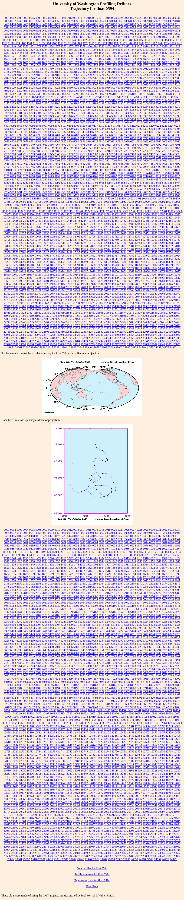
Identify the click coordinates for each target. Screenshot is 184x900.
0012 (70, 17)
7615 (6, 163)
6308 (177, 128)
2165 (108, 71)
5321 (133, 112)
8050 (45, 169)
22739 (115, 328)
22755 (161, 328)
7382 (95, 154)
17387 (30, 252)
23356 (130, 337)
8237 (44, 179)
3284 (25, 84)
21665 (53, 309)
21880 (146, 312)
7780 (25, 166)
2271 (101, 74)
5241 (13, 109)
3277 (158, 81)
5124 (76, 97)
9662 (51, 195)
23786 (130, 344)
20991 (153, 299)
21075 (7, 303)
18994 (61, 271)
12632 (176, 230)
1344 (101, 49)
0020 (114, 17)
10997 (15, 204)
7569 (171, 157)
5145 (25, 100)
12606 (153, 227)
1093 (171, 36)
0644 (177, 27)
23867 (26, 347)
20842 (53, 299)
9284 (6, 192)
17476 (115, 252)
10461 (137, 198)
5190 (82, 103)
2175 (171, 71)
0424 (70, 24)
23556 (153, 341)
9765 (171, 195)
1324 (13, 49)
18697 (161, 265)
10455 (106, 198)
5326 (164, 112)
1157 (4, 43)
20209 (45, 290)
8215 (177, 176)
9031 (57, 189)
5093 (83, 93)
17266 (107, 249)
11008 (54, 204)
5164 (101, 100)
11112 (49, 211)
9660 (44, 195)
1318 (158, 46)
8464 (171, 182)
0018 (101, 17)
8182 (6, 176)
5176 (177, 100)
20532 (122, 293)
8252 (70, 179)
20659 (146, 296)
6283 (95, 128)
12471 (45, 223)
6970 (6, 144)
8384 (32, 182)
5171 (146, 100)
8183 (13, 176)
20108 (76, 287)
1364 (164, 49)
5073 (133, 90)
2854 (76, 81)
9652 (19, 195)
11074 (16, 208)
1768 (177, 65)
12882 (115, 246)
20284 (130, 290)
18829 (138, 268)
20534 (130, 293)
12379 (92, 214)
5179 (19, 103)
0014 (82, 17)
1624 (139, 59)
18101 (99, 258)
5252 (82, 109)
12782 (92, 242)
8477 (32, 185)
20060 (22, 287)
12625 (122, 230)
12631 (169, 230)
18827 (130, 268)
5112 (7, 97)
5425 (139, 119)
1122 (60, 40)
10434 (37, 198)
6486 (95, 135)
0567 (44, 27)
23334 (107, 337)
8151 (70, 173)
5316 (101, 112)
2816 (32, 81)
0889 (25, 36)
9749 (95, 195)
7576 (13, 160)
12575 (115, 227)
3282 (13, 84)
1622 (127, 59)
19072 (161, 271)
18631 (107, 265)
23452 (30, 341)
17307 (130, 249)
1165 (54, 43)
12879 (92, 246)
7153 (95, 147)
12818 (169, 242)
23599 (22, 344)
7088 (139, 144)
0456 (101, 24)
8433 (114, 182)
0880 (164, 33)
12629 (153, 230)
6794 (158, 138)
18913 (22, 271)
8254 (82, 179)
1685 (139, 62)
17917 (115, 255)
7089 (146, 144)
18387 (130, 261)
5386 (120, 116)
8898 (6, 189)
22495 (30, 325)
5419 (101, 119)
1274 (51, 46)
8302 (127, 179)
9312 (95, 192)
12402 (37, 217)
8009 (177, 166)
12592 (122, 227)
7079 (89, 144)
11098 (130, 208)
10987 (122, 201)
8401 (89, 182)
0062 (101, 21)
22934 (161, 331)
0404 (177, 21)
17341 (176, 249)
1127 (91, 40)
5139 (164, 97)
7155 (107, 147)
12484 (138, 223)
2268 (82, 74)
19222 (145, 274)
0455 (95, 24)
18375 (115, 261)
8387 (38, 182)
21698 (92, 309)
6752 (108, 138)
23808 (146, 344)
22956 (7, 334)
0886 (6, 36)
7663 (108, 163)
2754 (57, 78)
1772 (19, 68)
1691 (171, 62)
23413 (169, 337)
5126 (88, 97)
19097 (22, 274)
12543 (45, 227)
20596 (45, 296)
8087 (108, 169)
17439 (84, 252)
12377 (76, 214)
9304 (70, 192)
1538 (82, 55)
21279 (91, 303)
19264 (153, 274)
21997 (138, 315)
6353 (101, 131)
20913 (84, 299)
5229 (114, 106)
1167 (67, 43)
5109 (171, 93)
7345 (51, 154)
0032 (164, 17)
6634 (171, 135)
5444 (177, 119)
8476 (25, 185)
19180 (107, 274)
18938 (45, 271)
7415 (158, 154)
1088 (139, 36)
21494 (130, 306)
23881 (41, 347)
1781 (57, 68)
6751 (101, 138)
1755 (95, 65)
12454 (138, 220)
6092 (13, 125)
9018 (44, 189)
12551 (76, 227)
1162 (35, 43)
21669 (61, 309)
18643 (115, 265)
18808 (92, 268)
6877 (19, 141)
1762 (139, 65)
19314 (14, 277)
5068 (108, 90)
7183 (19, 150)
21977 (107, 315)
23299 (92, 337)
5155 (44, 100)
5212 (13, 106)
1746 (38, 65)
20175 (22, 290)
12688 (37, 236)
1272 (38, 46)
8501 (108, 185)
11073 (8, 208)
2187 (44, 74)
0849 (63, 33)
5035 (101, 87)
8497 (89, 185)
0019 (108, 17)
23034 (92, 334)
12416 (122, 217)
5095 (95, 93)
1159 (17, 43)
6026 (164, 122)
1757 (108, 65)
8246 (57, 179)
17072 (14, 249)
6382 (177, 131)
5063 (76, 90)
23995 (126, 347)
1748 (51, 65)
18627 (99, 265)
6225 (177, 125)
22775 (22, 331)
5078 (164, 90)
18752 (30, 268)
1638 (25, 62)
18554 (45, 265)
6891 (82, 141)
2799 (171, 78)
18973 (53, 271)
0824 (146, 30)
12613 (30, 230)
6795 (164, 138)
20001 (122, 284)
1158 (11, 43)
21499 (138, 306)
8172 (133, 173)
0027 (133, 17)
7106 (13, 147)
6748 (82, 138)
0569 (57, 27)
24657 (157, 347)
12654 (169, 233)
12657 (14, 236)
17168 (61, 249)
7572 (177, 157)
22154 (76, 318)
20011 (138, 284)
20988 (146, 299)
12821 (14, 246)
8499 (101, 185)
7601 (108, 160)
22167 (84, 318)
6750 (95, 138)
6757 (139, 138)
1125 (79, 40)
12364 (163, 211)
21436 (53, 306)
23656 (53, 344)
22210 (138, 318)
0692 (82, 30)
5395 (158, 116)
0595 (133, 27)
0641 (158, 27)
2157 (63, 71)
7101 (177, 144)
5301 (19, 112)
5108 (165, 93)
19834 (7, 284)
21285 (99, 303)
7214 (95, 150)
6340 (82, 131)
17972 (146, 255)
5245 (38, 109)
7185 (32, 150)
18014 (169, 255)
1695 (19, 65)
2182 (32, 74)
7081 (101, 144)
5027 (51, 87)
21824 (22, 312)
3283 (19, 84)
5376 (70, 116)
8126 (164, 169)
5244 (32, 109)
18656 (130, 265)
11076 (23, 208)
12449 (99, 220)
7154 (101, 147)
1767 (171, 65)
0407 (19, 24)
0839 (44, 33)
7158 (126, 147)
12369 (22, 214)
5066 (95, 90)
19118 (45, 274)
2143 (152, 68)
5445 (6, 122)
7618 (13, 163)
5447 (19, 122)
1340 (82, 49)
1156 (178, 40)
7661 (101, 163)
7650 (76, 163)
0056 (63, 21)
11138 (101, 211)
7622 (32, 163)
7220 (120, 150)
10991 (153, 201)
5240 (6, 109)
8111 (133, 169)
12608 (169, 227)
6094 (26, 125)
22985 (61, 334)
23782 (122, 344)
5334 (38, 116)
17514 (130, 252)
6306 (164, 128)
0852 (76, 33)
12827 (61, 246)
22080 (14, 318)
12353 (117, 211)
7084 (120, 144)
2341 (177, 74)
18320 (45, 261)
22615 (153, 325)
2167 (120, 71)
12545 (53, 227)
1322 (177, 46)
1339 (76, 49)
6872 (177, 138)
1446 (19, 52)
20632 (122, 296)
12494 (169, 223)
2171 (146, 71)
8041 (38, 169)
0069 (146, 21)
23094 (7, 337)
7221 (127, 150)
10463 (145, 198)
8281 (108, 179)
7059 (44, 144)
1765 (158, 65)
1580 (25, 59)
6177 (120, 125)
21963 (84, 315)
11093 (99, 208)
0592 (114, 27)
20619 (84, 296)
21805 (161, 309)
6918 (114, 141)
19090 (14, 274)
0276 (164, 21)
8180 (177, 173)
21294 (122, 303)
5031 (76, 87)
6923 (146, 141)
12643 (84, 233)
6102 (70, 125)
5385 (114, 116)
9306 (82, 192)
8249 (63, 179)
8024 (19, 169)
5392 (152, 116)
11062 (153, 204)
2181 (25, 74)
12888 (153, 246)
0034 (177, 17)
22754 (153, 328)
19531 (7, 280)
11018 (84, 204)
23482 (68, 341)
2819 (51, 81)
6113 (82, 125)
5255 (95, 109)
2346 (32, 78)
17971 (138, 255)
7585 (32, 160)
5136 (145, 97)
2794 (139, 78)
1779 (44, 68)
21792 (146, 309)
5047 (164, 87)
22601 (146, 325)
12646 (107, 233)
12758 (161, 239)
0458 (114, 24)
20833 (45, 299)
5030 (70, 87)
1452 (51, 52)
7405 (139, 154)
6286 (114, 128)
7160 (139, 147)
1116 (23, 40)
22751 (146, 328)
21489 (122, 306)
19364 (76, 277)
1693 (6, 65)
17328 (161, 249)
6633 (164, 135)
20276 (122, 290)
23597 (14, 344)
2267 (76, 74)
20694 (169, 296)
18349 (84, 261)
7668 (127, 163)
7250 (146, 150)
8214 (171, 176)
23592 (176, 341)
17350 (7, 252)
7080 (95, 144)
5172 (152, 100)
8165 (108, 173)
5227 (101, 106)
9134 (120, 189)
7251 (152, 150)
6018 (114, 122)
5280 (120, 109)
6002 (76, 122)
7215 (101, 150)
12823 (30, 246)
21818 (14, 312)
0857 (108, 33)
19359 (68, 277)
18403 (146, 261)
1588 (76, 59)
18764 (53, 268)
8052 (51, 169)
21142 (45, 303)
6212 (133, 125)
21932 (45, 315)
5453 (57, 122)
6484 (82, 135)
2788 (108, 78)
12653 (161, 233)
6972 (13, 144)
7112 (25, 147)
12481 (115, 223)
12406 (53, 217)
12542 (37, 227)
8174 (146, 173)
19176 (99, 274)
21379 (7, 306)
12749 (107, 239)
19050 (115, 271)
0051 (32, 21)
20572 (176, 293)
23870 (34, 347)
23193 (68, 337)
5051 (13, 90)
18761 (45, 268)
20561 (161, 293)
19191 (115, 274)
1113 (5, 40)
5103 (133, 93)
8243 (51, 179)
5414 (70, 119)
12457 (161, 220)
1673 (76, 62)
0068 (139, 21)
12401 (30, 217)
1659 (32, 62)
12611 (14, 230)
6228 (19, 128)
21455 (68, 306)
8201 (95, 176)
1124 (73, 40)
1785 (82, 68)
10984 (99, 201)
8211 (152, 176)
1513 (139, 52)
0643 (171, 27)
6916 (101, 141)
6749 (89, 138)
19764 (169, 280)
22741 (122, 328)
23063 (138, 334)
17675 (37, 255)
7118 (32, 147)
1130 (110, 40)
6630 (146, 135)
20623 (99, 296)
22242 (7, 322)
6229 (25, 128)
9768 (7, 198)
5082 (13, 93)
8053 (57, 169)
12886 (146, 246)
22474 (7, 325)
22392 (122, 322)
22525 (76, 325)
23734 (92, 344)
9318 (114, 192)
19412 (122, 277)
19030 (99, 271)
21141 (37, 303)
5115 (25, 97)
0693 (89, 30)
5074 (139, 90)
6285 (108, 128)
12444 (61, 220)
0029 (146, 17)
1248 (13, 46)
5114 (19, 97)
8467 (177, 182)
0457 (108, 24)
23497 (99, 341)
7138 (44, 147)
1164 (48, 43)
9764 (164, 195)
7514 (51, 157)
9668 (63, 195)
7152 (88, 147)
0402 (171, 21)
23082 (176, 334)
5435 (171, 119)
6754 (120, 138)
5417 (89, 119)
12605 (146, 227)
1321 (171, 46)
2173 (158, 71)
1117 (29, 40)
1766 (164, 65)
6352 (95, 131)
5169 (133, 100)
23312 (99, 337)
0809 (114, 30)
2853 (70, 81)
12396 (7, 217)
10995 (176, 201)
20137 (145, 287)
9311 (88, 192)
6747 (76, 138)
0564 (25, 27)
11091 (84, 208)
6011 (101, 122)
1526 (44, 55)
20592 (37, 296)
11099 (137, 208)
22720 (68, 328)
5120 (50, 97)
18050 (22, 258)
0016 (95, 17)
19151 (84, 274)
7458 (25, 157)
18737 (14, 268)
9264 (152, 189)
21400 (22, 306)
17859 (84, 255)
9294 (32, 192)
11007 (46, 204)
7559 (139, 157)
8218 (19, 179)
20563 (169, 293)
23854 (10, 347)
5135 (139, 97)
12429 (22, 220)
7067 (57, 144)
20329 (153, 290)
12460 (7, 223)
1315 (139, 46)
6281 (82, 128)
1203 (160, 43)
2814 (19, 81)
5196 (120, 103)
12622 (99, 230)
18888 (14, 271)
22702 (45, 328)
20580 (22, 296)
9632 (152, 192)
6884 (51, 141)
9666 (57, 195)
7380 (89, 154)
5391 (146, 116)
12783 (99, 242)
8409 (108, 182)
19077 (176, 271)
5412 (57, 119)
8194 (57, 176)
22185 (107, 318)
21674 (68, 309)
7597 (82, 160)
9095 (89, 189)
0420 (44, 24)
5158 (63, 100)
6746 (70, 138)
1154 (166, 40)
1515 (152, 52)
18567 (61, 265)
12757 (153, 239)
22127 (61, 318)
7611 (158, 160)
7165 (158, 147)
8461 (164, 182)
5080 (177, 90)
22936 (169, 331)
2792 (133, 78)
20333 (161, 290)
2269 (89, 74)
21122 (30, 303)
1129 (104, 40)
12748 (99, 239)
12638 (45, 233)
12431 (37, 220)
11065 (168, 204)
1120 (48, 40)
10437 (60, 198)
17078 (22, 249)
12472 (53, 223)
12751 (122, 239)
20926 (99, 299)
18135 (122, 258)
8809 (146, 185)
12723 (153, 236)
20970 (130, 299)
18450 (169, 261)
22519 (68, 325)
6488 (101, 135)
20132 (115, 287)
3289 (57, 84)
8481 (44, 185)
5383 (101, 116)
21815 (7, 312)
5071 (120, 90)
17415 (45, 252)
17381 (22, 252)
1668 (44, 62)
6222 (158, 125)
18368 (99, 261)
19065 (138, 271)
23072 (161, 334)
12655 (176, 233)
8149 (63, 173)
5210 (177, 103)
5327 (171, 112)
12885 (138, 246)
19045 (107, 271)
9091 (70, 189)
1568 (127, 55)
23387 (153, 337)
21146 (53, 303)
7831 (57, 166)
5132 (120, 97)
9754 (114, 195)
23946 (88, 347)
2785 (89, 78)
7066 (51, 144)
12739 (53, 239)
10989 (138, 201)
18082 (69, 258)
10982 (84, 201)
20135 (130, 287)
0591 (108, 27)
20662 (153, 296)
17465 (92, 252)
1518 (171, 52)
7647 (63, 163)
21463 (76, 306)
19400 (99, 277)
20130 (107, 287)
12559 (99, 227)
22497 (45, 325)
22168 (92, 318)
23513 (115, 341)
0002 (13, 17)
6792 (146, 138)
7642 (57, 163)
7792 (38, 166)
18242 (169, 258)
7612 (164, 160)
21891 (176, 312)
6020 (127, 122)
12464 (30, 223)
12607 (161, 227)
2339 (164, 74)
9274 (171, 189)
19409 (115, 277)
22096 (45, 318)
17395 (37, 252)
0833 (13, 33)
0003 (19, 17)
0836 (32, 33)
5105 (146, 93)
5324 (152, 112)
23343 (122, 337)
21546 (14, 309)
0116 (152, 21)
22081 (22, 318)
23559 (161, 341)
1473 (76, 52)
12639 (53, 233)
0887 (13, 36)
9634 (158, 192)
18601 (84, 265)
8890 (164, 185)
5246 (44, 109)
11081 (31, 208)
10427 (14, 198)
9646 (6, 195)
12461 (14, 223)
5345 (57, 116)
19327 (30, 277)
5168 (127, 100)
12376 (68, 214)
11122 (86, 211)
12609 (176, 227)
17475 (107, 252)
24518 (142, 347)
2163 (95, 71)
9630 (139, 192)
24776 (165, 347)
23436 (14, 341)
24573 (149, 347)
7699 (177, 163)
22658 (14, 328)
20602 (53, 296)
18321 (53, 261)
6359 (139, 131)
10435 (44, 198)
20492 (76, 293)
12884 (130, 246)
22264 (45, 322)
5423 (127, 119)
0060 (89, 21)
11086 (61, 208)
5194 (108, 103)
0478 (133, 24)
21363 (168, 303)
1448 (25, 52)
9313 (101, 192)
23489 (84, 341)
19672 (99, 280)
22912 (138, 331)
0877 (152, 33)
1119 (42, 40)
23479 (61, 341)
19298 (176, 274)
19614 (61, 280)
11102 (160, 208)
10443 (83, 198)
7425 (171, 154)
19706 (115, 280)
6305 (158, 128)
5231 (127, 106)
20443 (53, 293)
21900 (7, 315)
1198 (129, 43)
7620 (25, 163)
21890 (169, 312)
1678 (101, 62)
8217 (13, 179)
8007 (171, 166)
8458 (158, 182)
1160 (23, 43)
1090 (152, 36)
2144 (158, 68)
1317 (152, 46)
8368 (146, 179)
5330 (13, 116)
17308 (138, 249)
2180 (19, 74)
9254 (127, 189)
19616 (68, 280)
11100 (145, 208)
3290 (63, 84)
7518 (57, 157)
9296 (38, 192)
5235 (152, 106)
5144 (19, 100)
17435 (76, 252)
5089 (57, 93)
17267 (115, 249)
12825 (45, 246)
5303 (32, 112)
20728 (22, 299)
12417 (130, 217)
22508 (53, 325)
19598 (37, 280)
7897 (108, 166)
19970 (84, 284)
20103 (69, 287)
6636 (177, 135)
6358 (133, 131)
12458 (169, 220)
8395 (76, 182)
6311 (19, 131)
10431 (21, 198)
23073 (169, 334)
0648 (19, 30)
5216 (38, 106)
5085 (32, 93)
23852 (176, 344)
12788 (138, 242)
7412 (152, 154)
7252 (158, 150)
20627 (107, 296)
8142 (32, 173)
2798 (164, 78)
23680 (61, 344)
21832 (37, 312)
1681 (114, 62)
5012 (139, 84)
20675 (161, 296)
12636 (30, 233)
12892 (169, 246)
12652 (153, 233)
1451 (44, 52)
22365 (107, 322)
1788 (101, 68)
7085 (127, 144)
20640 (130, 296)
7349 (57, 154)
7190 (63, 150)
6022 (139, 122)
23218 (76, 337)
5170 (139, 100)
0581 (76, 27)
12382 (115, 214)
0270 (158, 21)
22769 (7, 331)
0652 (44, 30)
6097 (45, 125)
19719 (130, 280)
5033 (89, 87)
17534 (146, 252)
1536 (70, 55)
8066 (70, 169)
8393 (63, 182)
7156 (114, 147)
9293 (25, 192)
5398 (177, 116)
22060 (169, 315)
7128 (38, 147)
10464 (153, 198)
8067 (76, 169)
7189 (57, 150)
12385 (138, 214)
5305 (44, 112)
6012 (108, 122)
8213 (164, 176)
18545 (37, 265)
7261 (19, 154)
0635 (146, 27)
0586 (95, 27)
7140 (57, 147)
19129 (61, 274)
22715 (61, 328)
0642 (164, 27)
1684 (133, 62)
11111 (42, 211)
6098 (51, 125)
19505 (169, 277)
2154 (44, 71)
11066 (176, 204)
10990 (146, 201)
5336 (44, 116)
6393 (25, 135)
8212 (158, 176)
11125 (94, 211)
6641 (32, 138)
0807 (108, 30)
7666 (120, 163)
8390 (44, 182)
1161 (29, 43)
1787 (95, 68)
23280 (84, 337)
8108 (127, 169)
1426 (13, 52)
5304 (38, 112)
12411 (91, 217)
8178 (164, 173)
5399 (6, 119)
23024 (76, 334)
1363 (158, 49)
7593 (57, 160)
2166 (114, 71)
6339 (76, 131)
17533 (138, 252)
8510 (114, 185)
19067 (153, 271)
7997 (158, 166)
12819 (176, 242)
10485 (7, 201)
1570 (139, 55)
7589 (51, 160)
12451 (115, 220)
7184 (25, 150)
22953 (176, 331)
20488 (68, 293)
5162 (89, 100)
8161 (82, 173)
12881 (107, 246)
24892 (173, 347)
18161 (130, 258)
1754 (89, 65)
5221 (63, 106)
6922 (139, 141)
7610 (152, 160)
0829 (164, 30)
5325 (158, 112)
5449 (32, 122)
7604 (120, 160)
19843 (14, 284)
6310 (13, 131)
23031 (84, 334)
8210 (146, 176)
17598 (7, 255)
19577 (22, 280)
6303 (146, 128)
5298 (177, 109)
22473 (176, 322)
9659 (38, 195)
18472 (14, 265)
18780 (68, 268)
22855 (107, 331)
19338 (37, 277)
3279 (171, 81)
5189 (76, 103)
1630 (158, 59)
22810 (61, 331)
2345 (25, 78)
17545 (153, 252)
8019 (13, 169)
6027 (171, 122)
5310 (76, 112)
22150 (68, 318)
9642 (171, 192)
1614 (82, 59)
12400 (22, 217)
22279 (76, 322)
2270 (95, 74)
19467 (161, 277)
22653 (7, 328)
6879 (25, 141)
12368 (14, 214)
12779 (68, 242)
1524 (32, 55)
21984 (115, 315)
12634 (14, 233)
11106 (12, 211)
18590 (68, 265)
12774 (37, 242)
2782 (70, 78)
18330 (68, 261)
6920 (127, 141)
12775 (45, 242)
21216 (68, 303)
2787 (101, 78)
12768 (7, 242)
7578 (19, 160)
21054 (176, 299)
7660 (95, 163)
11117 (64, 211)
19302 (7, 277)
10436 (52, 198)
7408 (146, 154)
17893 (99, 255)
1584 (51, 59)
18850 (146, 268)
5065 (89, 90)
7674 (146, 163)
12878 (84, 246)
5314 (89, 112)
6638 (13, 138)
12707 (84, 236)
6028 (177, 122)
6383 (6, 135)
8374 (164, 179)
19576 (14, 280)
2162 (89, 71)
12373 (53, 214)
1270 (25, 46)
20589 (30, 296)
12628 (146, 230)
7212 (82, 150)
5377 (76, 116)
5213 (19, 106)
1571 (146, 55)
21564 (22, 309)
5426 (146, 119)
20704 (7, 299)
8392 (57, 182)
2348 (44, 78)
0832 (6, 33)
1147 (122, 40)
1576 (177, 55)
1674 (82, 62)
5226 (95, 106)
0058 (76, 21)
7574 (6, 160)
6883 (44, 141)
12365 (171, 211)
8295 (120, 179)
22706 (53, 328)
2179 (13, 74)
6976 (25, 144)
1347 (120, 49)
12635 (22, 233)
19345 (45, 277)
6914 (89, 141)
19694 (107, 280)
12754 (138, 239)
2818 (44, 81)
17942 (130, 255)
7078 (82, 144)
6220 (152, 125)
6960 (158, 141)
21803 (153, 309)
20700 (176, 296)
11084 (46, 208)
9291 (19, 192)
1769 (6, 68)
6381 (171, 131)
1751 (70, 65)
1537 (76, 55)
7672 (139, 163)
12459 (176, 220)
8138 (19, 173)
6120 (107, 125)
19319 (22, 277)
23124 (30, 337)
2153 (38, 71)
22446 (161, 322)
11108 (27, 211)
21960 (76, 315)
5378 (82, 116)
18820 (107, 268)
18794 (76, 268)
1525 (38, 55)
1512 (133, 52)
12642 (76, 233)
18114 (115, 258)
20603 (61, 296)
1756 (101, 65)
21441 (61, 306)
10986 (115, 201)
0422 (57, 24)
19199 (122, 274)
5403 (32, 119)
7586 (38, 160)
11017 (76, 204)
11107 (20, 211)
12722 (146, 236)
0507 (158, 24)
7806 (44, 166)
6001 (70, 122)
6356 (120, 131)
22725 (92, 328)
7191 (70, 150)
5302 (25, 112)
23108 (22, 337)
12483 (130, 223)
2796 (152, 78)
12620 (84, 230)
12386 (146, 214)
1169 (79, 43)
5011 (133, 84)
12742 (68, 239)
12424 (176, 217)
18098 (92, 258)
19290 (169, 274)
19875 (37, 284)
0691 (76, 30)
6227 (13, 128)
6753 (114, 138)
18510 (30, 265)
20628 (115, 296)
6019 (120, 122)
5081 (7, 93)
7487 (38, 157)
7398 (120, 154)
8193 (51, 176)
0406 (13, 24)
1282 (101, 46)
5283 (139, 109)
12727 (176, 236)
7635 (44, 163)
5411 (51, 119)
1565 (108, 55)
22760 (176, 328)
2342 (6, 78)
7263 (32, 154)
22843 (92, 331)
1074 (89, 36)
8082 (95, 169)
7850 (89, 166)
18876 (7, 271)
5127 (95, 97)
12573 (107, 227)
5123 (69, 97)
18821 (115, 268)
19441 (138, 277)
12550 (68, 227)
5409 (38, 119)
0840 (51, 33)
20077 (38, 287)
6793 (152, 138)
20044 (169, 284)
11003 (38, 204)
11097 (122, 208)
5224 (82, 106)
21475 (92, 306)
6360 (146, 131)
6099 (57, 125)
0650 (32, 30)
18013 (161, 255)
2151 (25, 71)
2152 (32, 71)
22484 (22, 325)
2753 (51, 78)
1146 (116, 40)
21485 (107, 306)
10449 (99, 198)
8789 (133, 185)
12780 (76, 242)
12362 (148, 211)
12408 (68, 217)
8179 (171, 173)
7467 (32, 157)
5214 (25, 106)
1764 (152, 65)
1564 (101, 55)
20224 (61, 290)
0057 (70, 21)
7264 (38, 154)
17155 (53, 249)
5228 (108, 106)
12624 (115, 230)
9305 (76, 192)
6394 (32, 135)
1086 (127, 36)
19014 (76, 271)
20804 (30, 299)
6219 (145, 125)
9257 (139, 189)
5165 (108, 100)
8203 (101, 176)
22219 (161, 318)
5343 (51, 116)
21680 (84, 309)
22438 (146, 322)
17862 (92, 255)
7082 (108, 144)
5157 (57, 100)
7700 (6, 166)
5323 (146, 112)
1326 (19, 49)
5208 (164, 103)
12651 (146, 233)
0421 (51, 24)
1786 (89, 68)
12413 (107, 217)
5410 (44, 119)
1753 (82, 65)
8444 (133, 182)
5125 (82, 97)
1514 (146, 52)
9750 (101, 195)
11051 (107, 204)
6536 (108, 135)
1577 (6, 59)
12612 (22, 230)
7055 (38, 144)
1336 (57, 49)
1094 (177, 36)
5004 (89, 84)
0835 (25, 33)
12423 (169, 217)
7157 (120, 147)
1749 (57, 65)
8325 (133, 179)
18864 (176, 268)
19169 (92, 274)
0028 (139, 17)
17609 (14, 255)
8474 (19, 185)
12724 (161, 236)
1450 (38, 52)
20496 (84, 293)
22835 (84, 331)
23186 (61, 337)
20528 (115, 293)
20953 (115, 299)
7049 (32, 144)
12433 (45, 220)
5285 (152, 109)
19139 (68, 274)
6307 (171, 128)
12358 (125, 211)
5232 (133, 106)
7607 (139, 160)
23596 (7, 344)
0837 (38, 33)
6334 (44, 131)
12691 (45, 236)
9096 (95, 189)
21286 (107, 303)
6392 (19, 135)
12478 (92, 223)
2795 (146, 78)
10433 (29, 198)
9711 (70, 195)
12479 (99, 223)
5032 (82, 87)
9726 (76, 195)
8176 (158, 173)
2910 (82, 81)
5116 (32, 97)
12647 (115, 233)
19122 (53, 274)
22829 (76, 331)
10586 (68, 201)
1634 (6, 62)
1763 (146, 65)
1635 (13, 62)
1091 (158, 36)
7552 (108, 157)
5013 (146, 84)
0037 (13, 21)
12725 (169, 236)
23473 (53, 341)
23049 (107, 334)
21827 (30, 312)
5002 (76, 84)
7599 (95, 160)
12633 (7, 233)
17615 (22, 255)
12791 (153, 242)
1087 (133, 36)
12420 (153, 217)
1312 (120, 46)
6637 (6, 138)
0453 (82, 24)
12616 (53, 230)
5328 (177, 112)
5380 (89, 116)
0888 (19, 36)
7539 (70, 157)
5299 (6, 112)
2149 (13, 71)
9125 (114, 189)
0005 (32, 17)
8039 (32, 169)
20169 (14, 290)
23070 (153, 334)
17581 (176, 252)
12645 (99, 233)
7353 (70, 154)
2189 (57, 74)
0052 (38, 21)
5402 (25, 119)
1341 (89, 49)
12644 (92, 233)
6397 (44, 135)
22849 (99, 331)
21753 (122, 309)
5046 (158, 87)
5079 (171, 90)
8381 (13, 182)
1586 (63, 59)
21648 (37, 309)
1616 (95, 59)
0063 (108, 21)
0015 (89, 17)
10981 (76, 201)
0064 (114, 21)
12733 (30, 239)
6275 (44, 128)
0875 (139, 33)
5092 (76, 93)
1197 (122, 43)
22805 (53, 331)
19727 (138, 280)
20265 (99, 290)
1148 (129, 40)
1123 (67, 40)
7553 (114, 157)
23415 (176, 337)
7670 (133, 163)
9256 (133, 189)
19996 (115, 284)
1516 (158, 52)
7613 (171, 160)
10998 (23, 204)
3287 (44, 84)
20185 (30, 290)
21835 (45, 312)
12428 (14, 220)
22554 (99, 325)
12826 (53, 246)
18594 (76, 265)
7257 (177, 150)
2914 (108, 81)
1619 (114, 59)
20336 (169, 290)
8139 (25, 173)
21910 (30, 315)
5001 (70, 84)
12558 (92, 227)
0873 (127, 33)
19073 (169, 271)
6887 (63, 141)
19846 (22, 284)
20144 (161, 287)
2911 (88, 81)
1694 (13, 65)
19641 (84, 280)
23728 (84, 344)
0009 (51, 17)
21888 (161, 312)
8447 (139, 182)
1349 (133, 49)
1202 (154, 43)
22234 (176, 318)
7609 (146, 160)
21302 (138, 303)
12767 (176, 239)
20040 (153, 284)
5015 (158, 84)
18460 (176, 261)
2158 (70, 71)
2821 (63, 81)
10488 (14, 201)
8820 (152, 185)
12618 (68, 230)
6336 (57, 131)
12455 (146, 220)
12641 (68, 233)
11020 (99, 204)
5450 (38, 122)
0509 (171, 24)
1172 (98, 43)
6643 (44, 138)
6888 (70, 141)
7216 (108, 150)
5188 (70, 103)
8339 (139, 179)
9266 (164, 189)
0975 (63, 36)
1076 (101, 36)
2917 (127, 81)
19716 (122, 280)
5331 (19, 116)
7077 (76, 144)
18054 (30, 258)
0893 (32, 36)
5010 (127, 84)
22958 (14, 334)
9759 (139, 195)
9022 (51, 189)
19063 (130, 271)
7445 (13, 157)
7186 (38, 150)
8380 (6, 182)
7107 (19, 147)
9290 (13, 192)
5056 (38, 90)
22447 (169, 322)
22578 (130, 325)
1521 (13, 55)
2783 (76, 78)
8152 (76, 173)
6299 (120, 128)
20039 (146, 284)
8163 (95, 173)
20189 (37, 290)
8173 (139, 173)
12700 (61, 236)
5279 (114, 109)
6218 (139, 125)
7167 (171, 147)
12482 (122, 223)
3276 (152, 81)
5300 (13, 112)
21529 (176, 306)
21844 (68, 312)
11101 (153, 208)
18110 (107, 258)
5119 (44, 97)
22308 (99, 322)
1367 (6, 52)
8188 (32, 176)
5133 (126, 97)
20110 (92, 287)
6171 (114, 125)
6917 (108, 141)
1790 (114, 68)
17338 (169, 249)
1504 (101, 52)
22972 (37, 334)
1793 (127, 68)
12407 (61, 217)
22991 (68, 334)
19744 (146, 280)
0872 (120, 33)
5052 (19, 90)
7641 (51, 163)
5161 (82, 100)
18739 (22, 268)
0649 (25, 30)
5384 (108, 116)
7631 (38, 163)
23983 (119, 347)
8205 (114, 176)
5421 (114, 119)
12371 (37, 214)
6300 (127, 128)
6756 (133, 138)
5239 (177, 106)
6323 (25, 131)
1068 (82, 36)
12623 (107, 230)
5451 (44, 122)
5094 (89, 93)
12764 (169, 239)
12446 (76, 220)
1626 (152, 59)
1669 (51, 62)
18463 (7, 265)
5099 (108, 93)
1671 (63, 62)
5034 (95, 87)
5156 (51, 100)
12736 (45, 239)
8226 (32, 179)
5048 (171, 87)
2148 (6, 71)
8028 (26, 169)
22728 (99, 328)
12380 (99, 214)
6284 (101, 128)
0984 (70, 36)
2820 (57, 81)
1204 (166, 43)
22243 (14, 322)
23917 (49, 347)
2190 (63, 74)
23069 (146, 334)
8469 (6, 185)
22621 (161, 325)
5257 (101, 109)
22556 (115, 325)
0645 (6, 30)
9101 (108, 189)
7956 (133, 166)
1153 (160, 40)
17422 (53, 252)
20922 (92, 299)
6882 (38, 141)
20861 (61, 299)
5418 (95, 119)
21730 (107, 309)
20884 (68, 299)
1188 (116, 43)
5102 (127, 93)
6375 (164, 131)
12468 (37, 223)
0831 (177, 30)
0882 (177, 33)
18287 (7, 261)
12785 (115, 242)
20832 (37, 299)
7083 (114, 144)
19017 (84, 271)
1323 (6, 49)
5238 (171, 106)
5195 (114, 103)
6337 (63, 131)
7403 (133, 154)
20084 (45, 287)
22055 (161, 315)
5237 (164, 106)
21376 (176, 303)
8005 (164, 166)
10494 (30, 201)
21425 (37, 306)
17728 (61, 255)
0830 (171, 30)
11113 (57, 211)
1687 (152, 62)
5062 (70, 90)
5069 (114, 90)
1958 (139, 68)
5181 (32, 103)
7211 (76, 150)
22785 (30, 331)
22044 (153, 315)
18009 (153, 255)
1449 (32, 52)
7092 (158, 144)
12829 (76, 246)
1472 (70, 52)
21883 (153, 312)
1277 (70, 46)
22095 (37, 318)
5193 (101, 103)
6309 (6, 131)
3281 (6, 84)
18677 (146, 265)
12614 (37, 230)
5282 (133, 109)
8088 (114, 169)
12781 (84, 242)
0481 (146, 24)
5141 (177, 97)
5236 (158, 106)
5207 (158, 103)
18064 (38, 258)
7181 (6, 150)
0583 (89, 27)
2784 (82, 78)
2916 (120, 81)
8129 (177, 169)
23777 (115, 344)
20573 (7, 296)
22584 (138, 325)
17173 (68, 249)
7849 (82, 166)
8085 (101, 169)
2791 (127, 78)
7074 (70, 144)
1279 (82, 46)
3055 (146, 81)
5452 (51, 122)
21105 (15, 303)
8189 (38, 176)
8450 (146, 182)
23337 (115, 337)
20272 (115, 290)
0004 (25, 17)
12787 (130, 242)
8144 (44, 173)
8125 (158, 169)
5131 (114, 97)
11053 (114, 204)
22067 (7, 318)
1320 (164, 46)
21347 (161, 303)
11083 (38, 208)
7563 (146, 157)
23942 (72, 347)
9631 (146, 192)
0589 (101, 27)
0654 (51, 30)
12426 (7, 220)
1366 (177, 49)
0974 (57, 36)
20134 (122, 287)
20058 (14, 287)
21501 (146, 306)
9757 (127, 195)
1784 (76, 68)
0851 (70, 33)
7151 (82, 147)
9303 (63, 192)
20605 (68, 296)
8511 (120, 185)
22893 (130, 331)
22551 (92, 325)
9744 (89, 195)
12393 (169, 214)
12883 (122, 246)
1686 (146, 62)
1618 (108, 59)
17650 (30, 255)
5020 (13, 87)
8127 (171, 169)
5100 (114, 93)
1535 (63, 55)
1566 (114, 55)
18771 (61, 268)
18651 (122, 265)
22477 (14, 325)
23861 (18, 347)
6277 (57, 128)
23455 (37, 341)
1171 (91, 43)
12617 (61, 230)
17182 (76, 249)
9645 (177, 192)
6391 (13, 135)
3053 (133, 81)
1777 (32, 68)
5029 (63, 87)
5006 (101, 84)
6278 (63, 128)
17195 (84, 249)
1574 (164, 55)
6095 (32, 125)
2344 (19, 78)
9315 (108, 192)
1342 (95, 49)
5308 (63, 112)
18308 (37, 261)
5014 (152, 84)
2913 (101, 81)
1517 (164, 52)
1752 (76, 65)
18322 (61, 261)
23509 (107, 341)
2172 (152, 71)
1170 (85, 43)
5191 (89, 103)
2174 (164, 71)
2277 (139, 74)
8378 (177, 179)
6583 (127, 135)
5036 (108, 87)
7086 (133, 144)
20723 (14, 299)
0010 (57, 17)
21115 (22, 303)
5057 (44, 90)
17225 (92, 249)
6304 (152, 128)
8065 (64, 169)
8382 (19, 182)
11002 (31, 204)
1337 (63, 49)
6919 (120, 141)
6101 (64, 125)
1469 (63, 52)
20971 (138, 299)
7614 (177, 160)
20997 (161, 299)
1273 (44, 46)
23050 (115, 334)
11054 (122, 204)
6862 (171, 138)
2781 (63, 78)
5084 (26, 93)
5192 (95, 103)
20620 (92, 296)
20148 (169, 287)
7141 (63, 147)
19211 (130, 274)
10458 (122, 198)
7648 (70, 163)
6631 (152, 135)
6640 (25, 138)
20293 (138, 290)
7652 (82, 163)
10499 (53, 201)
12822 (22, 246)
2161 (82, 71)
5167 (120, 100)
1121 (54, 40)
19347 (53, 277)
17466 (99, 252)
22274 (61, 322)
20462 (61, 293)
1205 (173, 43)
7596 (76, 160)
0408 (25, 24)
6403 (63, 135)
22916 (146, 331)
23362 (138, 337)
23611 (45, 344)
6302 (139, 128)
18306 (30, 261)
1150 (141, 40)
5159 (70, 100)
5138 (158, 97)
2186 (38, 74)
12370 (30, 214)
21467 (84, 306)
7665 (114, 163)
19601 (45, 280)
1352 (152, 49)
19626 (76, 280)
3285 (32, 84)
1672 (70, 62)
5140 (170, 97)
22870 (115, 331)
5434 (164, 119)
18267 (176, 258)
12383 (122, 214)
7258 (6, 154)
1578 (13, 59)
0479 (139, 24)
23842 (161, 344)
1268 (19, 46)
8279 (101, 179)
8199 (82, 176)
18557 (53, 265)
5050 (6, 90)
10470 (160, 198)
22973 (45, 334)
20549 (153, 293)
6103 (76, 125)
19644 (92, 280)
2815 (25, 81)
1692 (177, 62)
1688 (158, 62)
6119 (101, 125)
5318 (114, 112)
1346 (114, 49)
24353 (134, 347)
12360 (132, 211)
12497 (7, 227)
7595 (70, 160)
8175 (152, 173)
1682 (120, 62)
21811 (176, 309)
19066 (146, 271)
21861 (99, 312)
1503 (95, 52)
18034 (14, 258)
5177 (6, 103)
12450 (107, 220)
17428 (61, 252)
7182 (13, 150)
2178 (6, 74)
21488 (115, 306)
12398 (14, 217)
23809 (153, 344)
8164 (101, 173)
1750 (63, 65)
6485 (89, 135)
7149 (70, 147)
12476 (76, 223)
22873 (122, 331)
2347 (38, 78)
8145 (51, 173)
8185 (25, 176)
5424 (133, 119)
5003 (82, 84)
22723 (76, 328)
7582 (25, 160)
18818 (99, 268)
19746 (153, 280)
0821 (127, 30)
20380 (45, 293)
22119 (53, 318)
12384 (130, 214)
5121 (57, 97)
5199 (139, 103)
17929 (122, 255)
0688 (57, 30)
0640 (152, 27)
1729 (32, 65)
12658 (22, 236)
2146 (171, 68)
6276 (51, 128)
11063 (160, 204)
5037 (114, 87)
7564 (152, 157)
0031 (158, 17)
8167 (120, 173)
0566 (38, 27)
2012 (146, 68)
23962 (103, 347)
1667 (38, 62)
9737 (82, 195)
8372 (158, 179)
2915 (114, 81)
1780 (51, 68)
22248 (22, 322)
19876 (45, 284)
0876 (146, 33)
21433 (45, 306)
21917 (37, 315)
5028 (57, 87)
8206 (120, 176)
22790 (37, 331)
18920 (30, 271)
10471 (168, 198)
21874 (122, 312)
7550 (101, 157)
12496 (176, 223)
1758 (114, 65)
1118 (36, 40)
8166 (114, 173)
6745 (63, 138)
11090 (77, 208)
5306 (51, 112)
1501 (82, 52)
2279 (152, 74)
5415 (76, 119)
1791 (120, 68)
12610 (7, 230)
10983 (92, 201)
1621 (120, 59)
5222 (70, 106)
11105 (4, 211)
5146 (32, 100)
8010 (7, 169)
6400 (51, 135)
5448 (25, 122)
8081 (89, 169)
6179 (126, 125)
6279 (70, 128)
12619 (76, 230)
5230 (120, 106)
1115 (17, 40)
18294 (14, 261)
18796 (84, 268)
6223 (164, 125)
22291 (84, 322)
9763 (158, 195)
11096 (115, 208)
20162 (7, 290)
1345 (108, 49)
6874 (13, 141)
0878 (158, 33)
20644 (138, 296)
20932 (107, 299)
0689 (63, 30)
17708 (45, 255)
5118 (38, 97)
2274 (120, 74)
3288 (51, 84)
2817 (38, 81)
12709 (99, 236)
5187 (63, 103)
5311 (82, 112)
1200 (141, 43)
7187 (44, 150)
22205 (130, 318)
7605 (127, 160)
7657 (89, 163)
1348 (127, 49)
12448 (92, 220)
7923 (114, 166)
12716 (130, 236)
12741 (61, 239)
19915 (61, 284)
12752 (130, 239)
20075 (30, 287)
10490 (22, 201)
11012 (61, 204)
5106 (152, 93)
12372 (45, 214)
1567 (120, 55)
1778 (38, 68)
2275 (127, 74)
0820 (120, 30)
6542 (120, 135)
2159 (76, 71)
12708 (92, 236)
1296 (114, 46)
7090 (152, 144)
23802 (138, 344)
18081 (61, 258)
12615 (45, 230)
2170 (139, 71)
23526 (130, 341)
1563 (95, 55)
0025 (127, 17)
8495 (82, 185)
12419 (146, 217)
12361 (140, 211)
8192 (44, 176)
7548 (95, 157)
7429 (6, 157)
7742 (19, 166)
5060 (57, 90)
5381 (95, 116)
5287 (158, 109)
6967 (171, 141)
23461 (45, 341)
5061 (63, 90)
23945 (80, 347)
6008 (89, 122)
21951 (68, 315)
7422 (164, 154)
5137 (152, 97)
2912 (95, 81)
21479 (99, 306)
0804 (95, 30)
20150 (176, 287)
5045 (152, 87)
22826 (68, 331)
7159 (133, 147)
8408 (101, 182)
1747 (44, 65)
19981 (99, 284)
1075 (95, 36)
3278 (164, 81)
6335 (51, 131)
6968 (177, 141)
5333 (32, 116)
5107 (158, 93)
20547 (146, 293)
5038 (120, 87)
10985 (107, 201)
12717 (138, 236)
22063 (176, 315)
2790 (120, 78)
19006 (68, 271)
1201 (147, 43)
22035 (146, 315)
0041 (25, 21)
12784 (107, 242)
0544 (13, 27)
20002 (130, 284)
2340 (171, 74)
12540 (22, 227)
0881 (171, 33)
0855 (95, 33)
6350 (89, 131)
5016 (164, 84)
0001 (6, 17)
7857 (95, 166)
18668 (138, 265)
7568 (164, 157)
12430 (30, 220)
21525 (169, 306)
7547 (89, 157)
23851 (169, 344)
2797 (158, 78)
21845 (76, 312)
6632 (158, 135)
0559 (19, 27)
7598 (89, 160)
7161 (145, 147)
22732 (107, 328)
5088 (51, 93)
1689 (164, 62)
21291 (114, 303)
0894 (38, 36)
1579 (19, 59)
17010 (176, 246)
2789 (114, 78)
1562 (89, 55)
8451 (152, 182)
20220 (53, 290)
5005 (95, 84)
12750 (115, 239)
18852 (153, 268)
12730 (22, 239)
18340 (76, 261)
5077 (158, 90)
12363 (155, 211)
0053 (44, 21)
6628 (133, 135)
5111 (177, 93)
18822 (122, 268)
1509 (114, 52)
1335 (51, 49)
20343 (176, 290)
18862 (169, 268)
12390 (161, 214)
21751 (115, 309)
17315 (146, 249)
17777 (76, 255)
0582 (82, 27)
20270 (107, 290)
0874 (133, 33)
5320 (127, 112)
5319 (120, 112)
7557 (127, 157)
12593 (130, 227)
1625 (146, 59)
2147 (177, 68)
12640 (61, 233)
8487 (76, 185)
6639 (19, 138)
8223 (25, 179)
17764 (68, 255)
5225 (89, 106)
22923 (153, 331)
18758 (37, 268)
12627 (138, 230)
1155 (172, 40)
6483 (76, 135)
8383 (25, 182)
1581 (32, 59)
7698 (171, 163)
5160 (76, 100)
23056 (130, 334)
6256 (38, 128)
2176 (177, 71)
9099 (101, 189)
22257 (37, 322)
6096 (38, 125)
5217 (44, 106)
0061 (95, 21)
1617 (101, 59)
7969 (146, 166)
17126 (30, 249)
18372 (107, 261)
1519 (177, 52)
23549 (146, 341)
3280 (177, 81)
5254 (89, 109)
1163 (42, 43)
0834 (19, 33)
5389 (133, 116)
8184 (19, 176)
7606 (133, 160)
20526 (99, 293)
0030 (152, 17)
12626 (130, 230)
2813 (13, 81)
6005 (82, 122)
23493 (92, 341)
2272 (108, 74)
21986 (122, 315)
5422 (120, 119)
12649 (130, 233)
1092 (164, 36)
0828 (158, 30)
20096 (61, 287)
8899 (13, 189)
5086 (38, 93)
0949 (44, 36)
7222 (133, 150)
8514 (127, 185)
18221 (153, 258)
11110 (35, 211)
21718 (99, 309)
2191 (70, 74)
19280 (161, 274)
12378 (84, 214)
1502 (89, 52)
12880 (99, 246)
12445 (68, 220)
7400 (127, 154)
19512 (176, 277)
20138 (153, 287)
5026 (44, 87)
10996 (8, 204)
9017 (38, 189)
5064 (82, 90)
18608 (92, 265)
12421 (161, 217)
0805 (101, 30)
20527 (107, 293)
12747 (92, 239)
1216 (6, 46)
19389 (92, 277)
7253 (164, 150)
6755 (127, 138)
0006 (38, 17)
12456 (153, 220)
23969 (111, 347)
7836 (63, 166)
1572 (152, 55)
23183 (53, 337)
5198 (133, 103)
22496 (37, 325)
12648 (122, 233)
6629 (139, 135)
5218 (51, 106)
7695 (164, 163)
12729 (14, 239)
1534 (57, 55)
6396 (38, 135)
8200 (89, 176)
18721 (176, 265)
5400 (13, 119)
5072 (127, 90)
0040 (19, 21)
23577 (169, 341)
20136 (138, 287)
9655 (25, 195)
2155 (51, 71)
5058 (51, 90)
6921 (133, 141)
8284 (114, 179)
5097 (101, 93)
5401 (19, 119)
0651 (38, 30)
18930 (37, 271)
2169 (133, 71)
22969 (22, 334)
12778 (61, 242)
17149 (45, 249)
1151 (147, 40)
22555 (107, 325)
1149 (135, 40)
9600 (127, 192)
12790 (146, 242)
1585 (57, 59)
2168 (127, 71)
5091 (70, 93)
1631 (164, 59)
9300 (44, 192)
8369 (152, 179)
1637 (19, 62)
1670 (57, 62)
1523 (25, 55)
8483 (57, 185)
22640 (169, 325)
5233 (139, 106)
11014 (69, 204)
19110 (38, 274)
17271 (122, 249)
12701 (68, 236)
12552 (84, 227)
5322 (139, 112)
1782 (63, 68)
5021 (19, 87)
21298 (130, 303)
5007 (108, 84)
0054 (51, 21)
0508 (164, 24)
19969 (76, 284)
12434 (53, 220)
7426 (177, 154)
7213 (89, 150)
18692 (153, 265)
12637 (37, 233)
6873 (6, 141)
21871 (115, 312)
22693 (37, 328)
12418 (138, 217)
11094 (107, 208)
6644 (51, 138)
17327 (153, 249)
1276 (63, 46)
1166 (60, 43)
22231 (169, 318)
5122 (63, 97)
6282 (89, 128)
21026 (169, 299)
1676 (89, 62)
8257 (89, 179)
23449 (22, 341)
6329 (38, 131)
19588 (30, 280)
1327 (25, 49)
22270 (53, 322)
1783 (70, 68)
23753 (107, 344)
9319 (120, 192)
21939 (53, 315)
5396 (164, 116)
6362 (158, 131)
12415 (115, 217)
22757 (169, 328)
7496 (44, 157)
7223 (139, 150)
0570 (63, 27)
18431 (161, 261)
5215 (32, 106)
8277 (95, 179)
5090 (64, 93)
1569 (133, 55)
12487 (153, 223)
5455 (63, 122)
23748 (99, 344)
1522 (19, 55)
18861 (161, 268)
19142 (76, 274)
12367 (7, 214)
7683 (158, 163)
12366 (179, 211)
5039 (127, 87)
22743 (130, 328)
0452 (76, 24)
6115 (89, 125)
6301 (133, 128)
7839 (70, 166)
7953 (127, 166)
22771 (14, 331)
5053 (25, 90)
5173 (158, 100)
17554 (169, 252)
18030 (7, 258)
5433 (158, 119)
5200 (146, 103)
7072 (63, 144)
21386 (14, 306)
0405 (6, 24)
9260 (146, 189)
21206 (60, 303)
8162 (89, 173)
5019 (6, 87)
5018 (177, 84)
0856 (101, 33)
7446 (19, 157)
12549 (61, 227)
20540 (138, 293)
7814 (51, 166)
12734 (37, 239)
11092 (92, 208)
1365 (171, 49)
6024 (152, 122)
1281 (95, 46)
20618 (76, 296)
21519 (161, 306)
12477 (84, 223)
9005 (25, 189)
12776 (53, 242)
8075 (83, 169)
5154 (38, 100)
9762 (152, 195)
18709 (169, 265)
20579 (14, 296)
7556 (120, 157)
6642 (38, 138)
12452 (122, 220)
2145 (164, 68)
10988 (130, 201)
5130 (107, 97)
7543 (76, 157)
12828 (68, 246)
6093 (19, 125)
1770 (13, 68)
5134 (133, 97)
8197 (70, 176)
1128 (98, 40)
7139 (51, 147)
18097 (84, 258)
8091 (120, 169)
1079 (120, 36)
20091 (53, 287)
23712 (76, 344)
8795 (139, 185)
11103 (168, 208)
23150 (45, 337)
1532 (51, 55)
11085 (54, 208)
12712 (115, 236)
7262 (25, 154)
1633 (177, 59)
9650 (13, 195)
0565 (32, 27)
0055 (57, 21)
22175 (99, 318)
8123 (152, 169)
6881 (32, 141)
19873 (30, 284)
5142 (6, 100)
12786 (122, 242)
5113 (13, 97)
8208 (133, 176)
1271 (32, 46)
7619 (19, 163)
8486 (70, 185)
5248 (57, 109)
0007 (44, 17)
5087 (45, 93)
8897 (177, 185)
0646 (13, 30)
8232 (38, 179)
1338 (70, 49)
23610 (37, 344)
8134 (13, 173)
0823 (139, 30)
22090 (30, 318)
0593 (120, 27)
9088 (63, 189)
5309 (70, 112)
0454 (89, 24)
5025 (38, 87)
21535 (7, 309)
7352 (63, 154)
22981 (53, 334)
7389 (108, 154)
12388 (153, 214)
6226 (6, 128)
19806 (176, 280)
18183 (145, 258)
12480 (107, 223)
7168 (177, 147)
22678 (30, 328)
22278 (68, 322)
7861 (101, 166)
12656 (7, 236)
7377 (76, 154)
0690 (70, 30)
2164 (101, 71)
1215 (179, 43)
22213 (146, 318)
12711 (107, 236)
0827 (152, 30)
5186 (57, 103)
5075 (146, 90)
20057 (7, 287)
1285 (108, 46)
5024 (32, 87)
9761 (146, 195)
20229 (68, 290)
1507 (108, 52)
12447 (84, 220)
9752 (108, 195)
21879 (138, 312)
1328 (32, 49)
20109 (84, 287)
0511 (6, 27)
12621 (92, 230)
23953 (95, 347)
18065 (45, 258)
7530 (63, 157)
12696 (53, 236)
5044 (146, 87)
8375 (171, 179)
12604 (138, 227)
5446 (13, 122)
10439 (68, 198)
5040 (133, 87)
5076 (152, 90)
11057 (137, 204)
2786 (95, 78)
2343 (13, 78)
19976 (92, 284)
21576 (30, 309)
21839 (61, 312)
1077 (108, 36)
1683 (127, 62)
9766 (177, 195)
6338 (70, 131)
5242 (19, 109)
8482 (51, 185)
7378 (82, 154)
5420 (108, 119)
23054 (122, 334)
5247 (51, 109)
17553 (161, 252)
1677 (95, 62)
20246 (84, 290)
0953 (51, 36)
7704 (13, 166)
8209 (139, 176)
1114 (11, 40)
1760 (127, 65)
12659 (30, 236)
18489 (22, 265)
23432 (7, 341)
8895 (171, 185)
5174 (164, 100)
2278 (146, 74)
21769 (130, 309)
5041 (139, 87)
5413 (63, 119)
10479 (176, 198)
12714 (122, 236)
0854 (89, 33)
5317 (108, 112)
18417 (153, 261)
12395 (176, 214)
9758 (133, 195)
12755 (146, 239)
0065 (120, 21)
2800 (177, 78)
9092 (76, 189)
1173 (104, 43)
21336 (153, 303)
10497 (45, 201)
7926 (120, 166)
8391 (51, 182)
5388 (127, 116)
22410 (138, 322)
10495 (37, 201)
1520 (6, 55)
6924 (152, 141)
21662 (45, 309)
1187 (110, 43)
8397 (82, 182)
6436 (70, 135)
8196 (63, 176)
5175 (171, 100)
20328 (146, 290)
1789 (108, 68)
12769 (14, 242)
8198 (76, 176)
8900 (19, 189)
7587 (44, 160)
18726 (7, 268)
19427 (130, 277)
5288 (164, 109)
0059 (82, 21)
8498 (95, 185)
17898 (107, 255)
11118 (71, 211)
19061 (122, 271)
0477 (127, 24)
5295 (171, 109)
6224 (171, 125)
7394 (114, 154)
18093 (76, 258)
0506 (152, 24)
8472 (13, 185)
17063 (7, 249)
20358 (22, 293)
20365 (30, 293)
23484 (76, 341)
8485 (63, 185)
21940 (61, 315)
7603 (114, 160)
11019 (92, 204)
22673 (22, 328)
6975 (19, 144)
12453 (130, 220)
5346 (63, 116)
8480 (38, 185)
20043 (161, 284)
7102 (7, 147)
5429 (152, 119)
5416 (82, 119)
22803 (45, 331)
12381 (107, 214)
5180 (25, 103)
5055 (32, 90)
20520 (92, 293)
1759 (120, 65)
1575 (171, 55)
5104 (139, 93)
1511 (126, 52)
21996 (130, 315)
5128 (101, 97)
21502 (153, 306)
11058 (145, 204)
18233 (161, 258)
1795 (133, 68)
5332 (25, 116)
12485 (146, 223)
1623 (133, 59)
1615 (89, 59)
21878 (130, 312)
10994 (169, 201)
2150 (19, 71)
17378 (14, 252)
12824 (37, 246)
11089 (69, 208)
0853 (82, 33)
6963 (164, 141)
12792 (161, 242)
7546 (82, 157)
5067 (101, 90)
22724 (84, 328)
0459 (120, 24)
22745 (138, 328)
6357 (127, 131)
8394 (70, 182)
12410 (84, 217)
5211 (6, 106)
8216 (6, 179)
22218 (153, 318)
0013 (76, 17)
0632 (139, 27)
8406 (95, 182)
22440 (153, 322)
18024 (176, 255)
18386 (122, 261)
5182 (38, 103)
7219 (114, 150)
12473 (61, 223)
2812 (6, 81)
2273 (114, 74)
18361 (92, 261)
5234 (146, 106)
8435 (120, 182)
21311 (145, 303)
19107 (30, 274)
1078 (114, 36)
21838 (53, 312)
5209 (171, 103)
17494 (122, 252)
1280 (89, 46)
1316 (146, 46)
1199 (135, 43)
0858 (114, 33)
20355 (14, 293)
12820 (7, 246)
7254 (171, 150)
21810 (169, 309)
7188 (51, 150)
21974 (99, 315)
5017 (171, 84)
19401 (107, 277)
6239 (32, 128)
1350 (139, 49)
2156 (57, 71)
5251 (76, 109)
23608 (30, 344)
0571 (70, 27)
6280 (76, 128)
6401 (57, 135)
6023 (146, 122)
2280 (158, 74)
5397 (171, 116)
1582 (38, 59)
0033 (171, 17)
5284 (146, 109)
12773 (30, 242)
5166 (114, 100)
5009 (120, 84)
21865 (107, 312)
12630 (161, 230)
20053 (176, 284)
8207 (127, 176)
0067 (133, 21)
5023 (25, 87)
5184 (51, 103)
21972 (92, 315)
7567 (158, 157)
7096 (171, 144)
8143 (38, 173)
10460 (129, 198)
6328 (32, 131)
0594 (127, 27)
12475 (68, 223)
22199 (122, 318)
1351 (146, 49)
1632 (171, 59)
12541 (30, 227)
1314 (133, 46)
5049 (177, 87)
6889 (76, 141)
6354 (108, 131)
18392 (138, 261)
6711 (57, 138)
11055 (130, 204)
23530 (138, 341)
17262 (99, 249)
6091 (7, 125)
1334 (44, 49)
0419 (38, 24)
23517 (122, 341)
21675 (76, 309)
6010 (95, 122)
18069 (53, 258)
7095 (164, 144)
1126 (85, 40)
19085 (7, 274)
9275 (177, 189)
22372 (115, 322)
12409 (76, 217)
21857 (92, 312)
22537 (84, 325)
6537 (114, 135)
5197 (127, 103)
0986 (76, 36)
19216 (138, 274)
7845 (76, 166)
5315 (95, 112)
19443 (146, 277)
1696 (25, 65)
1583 (44, 59)
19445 (153, 277)
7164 (152, 147)
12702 (76, 236)
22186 (115, 318)
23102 (14, 337)
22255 (30, 322)
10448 (91, 198)
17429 (68, 252)
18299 (22, 261)
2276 (133, 74)
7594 (63, 160)
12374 (61, 214)
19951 (68, 284)
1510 (120, 52)
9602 (133, 192)
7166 (164, 147)
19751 (161, 280)
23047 (99, 334)
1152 (153, 40)
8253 (76, 179)
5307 (57, 112)
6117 (95, 125)
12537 (14, 227)
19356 (61, 277)
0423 (63, 24)
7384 (101, 154)
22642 (176, 325)
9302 (57, 192)
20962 (122, 299)
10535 (61, 201)
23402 (161, 337)
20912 (76, 299)
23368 (146, 337)
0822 (133, 30)
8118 (139, 169)
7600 (101, 160)
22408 (130, 322)
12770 (22, 242)
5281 (127, 109)
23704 (68, 344)
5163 (95, 100)
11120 (79, 211)
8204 (108, 176)
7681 (152, 163)
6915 (95, 141)
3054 (139, 81)
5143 (13, 100)
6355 (114, 131)
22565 (122, 325)
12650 (138, 233)
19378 (84, 277)
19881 (53, 284)
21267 (83, 303)
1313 (127, 46)
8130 (6, 173)
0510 (177, 24)
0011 (63, 17)
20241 (76, 290)
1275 (57, 46)
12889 (161, 246)
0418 (32, 24)
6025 (158, 122)
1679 (108, 62)
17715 (53, 255)
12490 (161, 223)
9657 (32, 195)
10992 (161, 201)
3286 (38, 84)
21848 (84, 312)
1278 (76, 46)
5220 (57, 106)
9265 (158, 189)
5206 (152, 103)
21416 (30, 306)
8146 (57, 173)
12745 (84, 239)
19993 (107, 284)
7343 (44, 154)
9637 (164, 192)
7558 (133, 157)
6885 (57, 141)
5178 (13, 103)
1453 (57, 52)
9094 (82, 189)
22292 (92, 322)
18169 (138, 258)
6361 (152, 131)
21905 (22, 315)
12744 (76, 239)
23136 (37, 337)
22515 (61, 325)
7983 (152, 166)
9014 (32, 189)
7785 (32, 166)
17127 (37, 249)
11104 (175, 208)
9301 (51, 192)
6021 (133, 122)
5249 (63, 109)
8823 (158, 185)
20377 (37, 293)
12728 (7, 239)
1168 (73, 43)
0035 (6, 21)
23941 (64, 347)
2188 (51, 74)
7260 (13, 154)
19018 (92, 271)
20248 (92, 290)
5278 (108, 109)
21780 (138, 309)
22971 (30, 334)
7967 (139, 166)
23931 (57, 347)
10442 (75, 198)
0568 (51, 27)
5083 (19, 93)
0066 (127, 21)
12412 (99, 217)
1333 (38, 49)
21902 (14, 315)
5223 (76, 106)
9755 (120, 195)
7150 (76, 147)
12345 (109, 211)
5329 (6, 116)
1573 (158, 55)
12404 (45, 217)
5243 (25, 109)
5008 (114, 84)
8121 (145, 169)
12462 (22, 223)
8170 (127, 173)
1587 (70, 59)
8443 (127, 182)
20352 (7, 293)
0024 (120, 17)
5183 (44, 103)
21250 (76, 303)
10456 (114, 198)
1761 (133, 65)
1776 (25, 68)
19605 (53, 280)
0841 (57, 33)
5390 (139, 116)
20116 (99, 287)
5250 (70, 109)
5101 (120, 93)
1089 (146, 36)
